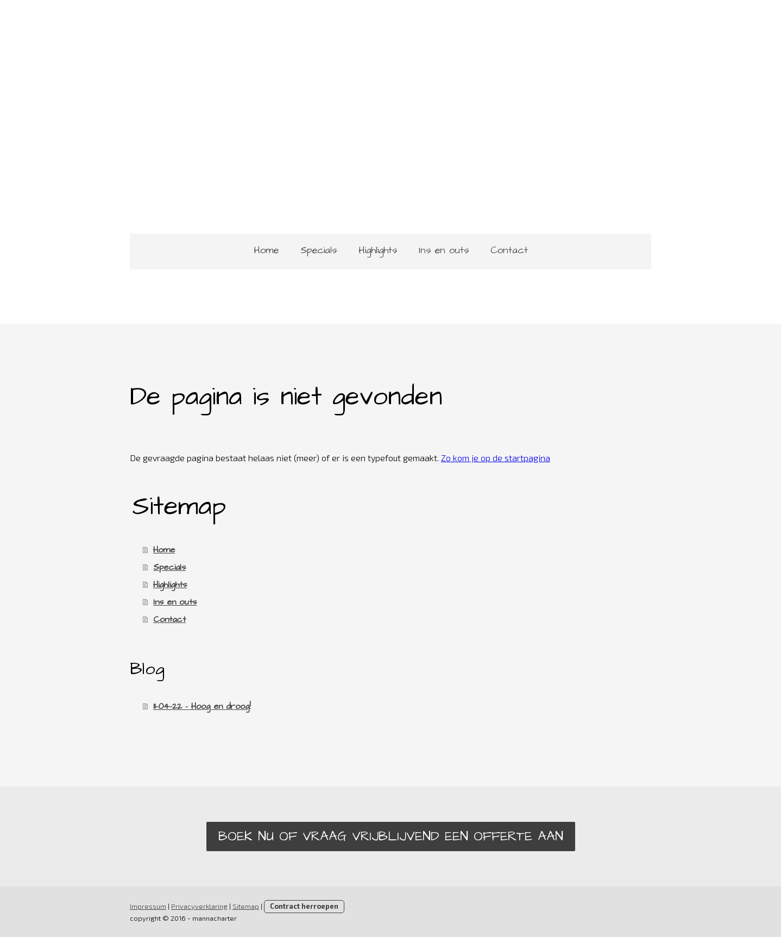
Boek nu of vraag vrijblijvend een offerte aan (390, 836)
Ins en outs (444, 250)
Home (266, 250)
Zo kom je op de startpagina (495, 457)
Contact (509, 250)
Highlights (377, 250)
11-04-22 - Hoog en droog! (201, 706)
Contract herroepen (304, 906)
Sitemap (245, 906)
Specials (318, 250)
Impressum (148, 906)
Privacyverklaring (199, 906)
